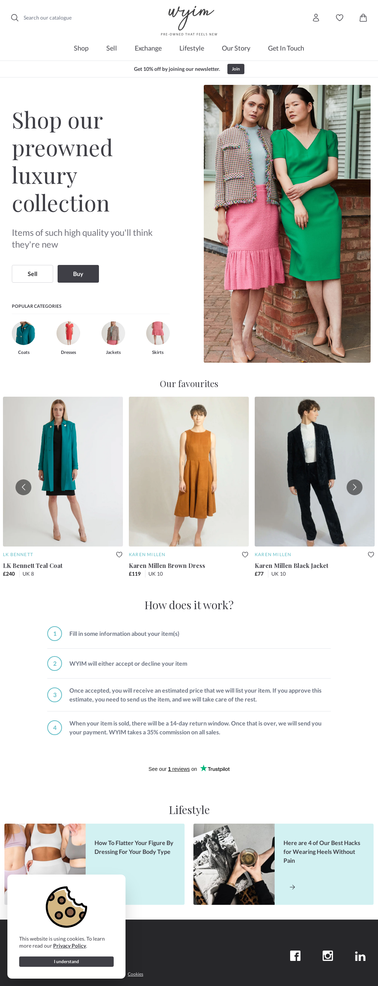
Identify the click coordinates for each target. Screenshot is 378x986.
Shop (81, 48)
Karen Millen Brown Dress (167, 565)
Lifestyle (191, 48)
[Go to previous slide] (23, 487)
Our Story (236, 48)
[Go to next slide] (354, 487)
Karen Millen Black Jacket (291, 565)
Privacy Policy (69, 945)
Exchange (148, 48)
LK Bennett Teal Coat (32, 565)
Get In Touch (286, 48)
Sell (111, 48)
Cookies (135, 974)
